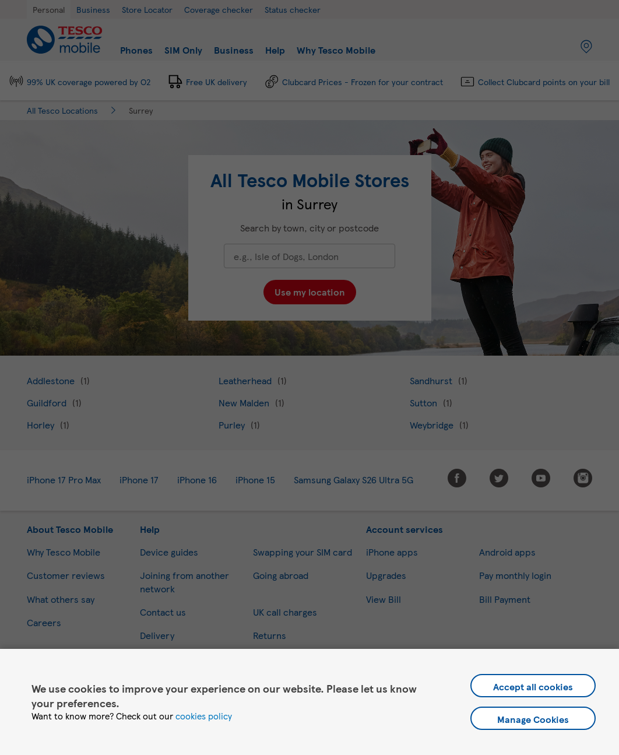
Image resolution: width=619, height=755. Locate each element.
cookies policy (203, 716)
